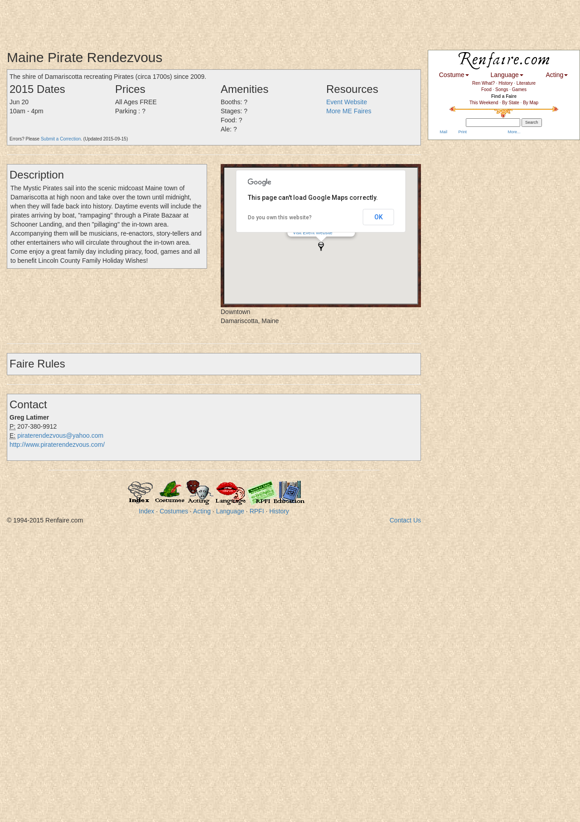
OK (378, 217)
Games (519, 89)
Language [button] (507, 74)
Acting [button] (557, 74)
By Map (530, 102)
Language (230, 511)
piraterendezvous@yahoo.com (60, 435)
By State (510, 102)
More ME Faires (349, 111)
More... (514, 132)
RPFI (257, 511)
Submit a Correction (61, 138)
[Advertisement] (165, 20)
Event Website (346, 102)
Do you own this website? (280, 217)
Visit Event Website (312, 232)
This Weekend (483, 102)
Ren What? (483, 83)
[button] (321, 246)
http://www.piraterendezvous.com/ (57, 444)
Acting (202, 511)
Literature (526, 83)
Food (486, 89)
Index (146, 511)
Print (462, 132)
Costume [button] (454, 74)
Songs (501, 89)
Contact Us (405, 520)
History (279, 511)
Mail (443, 132)
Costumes (174, 511)
